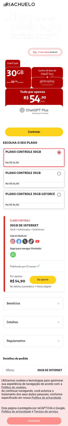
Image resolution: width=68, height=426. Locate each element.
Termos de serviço (46, 411)
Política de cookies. (14, 387)
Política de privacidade (46, 397)
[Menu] (5, 5)
